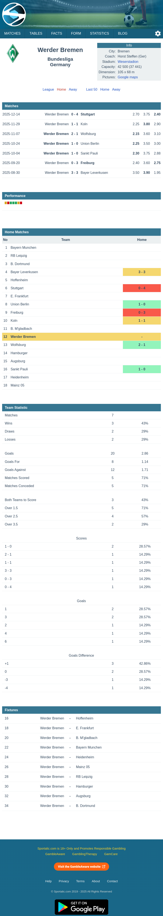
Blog (122, 33)
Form (76, 33)
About (96, 881)
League (48, 89)
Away (73, 89)
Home (104, 89)
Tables (36, 33)
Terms (80, 881)
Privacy (64, 881)
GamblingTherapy (84, 854)
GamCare (111, 854)
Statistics (99, 33)
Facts (56, 33)
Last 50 (91, 89)
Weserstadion (128, 61)
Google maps (128, 77)
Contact (112, 881)
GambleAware (55, 854)
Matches (12, 33)
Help (48, 881)
